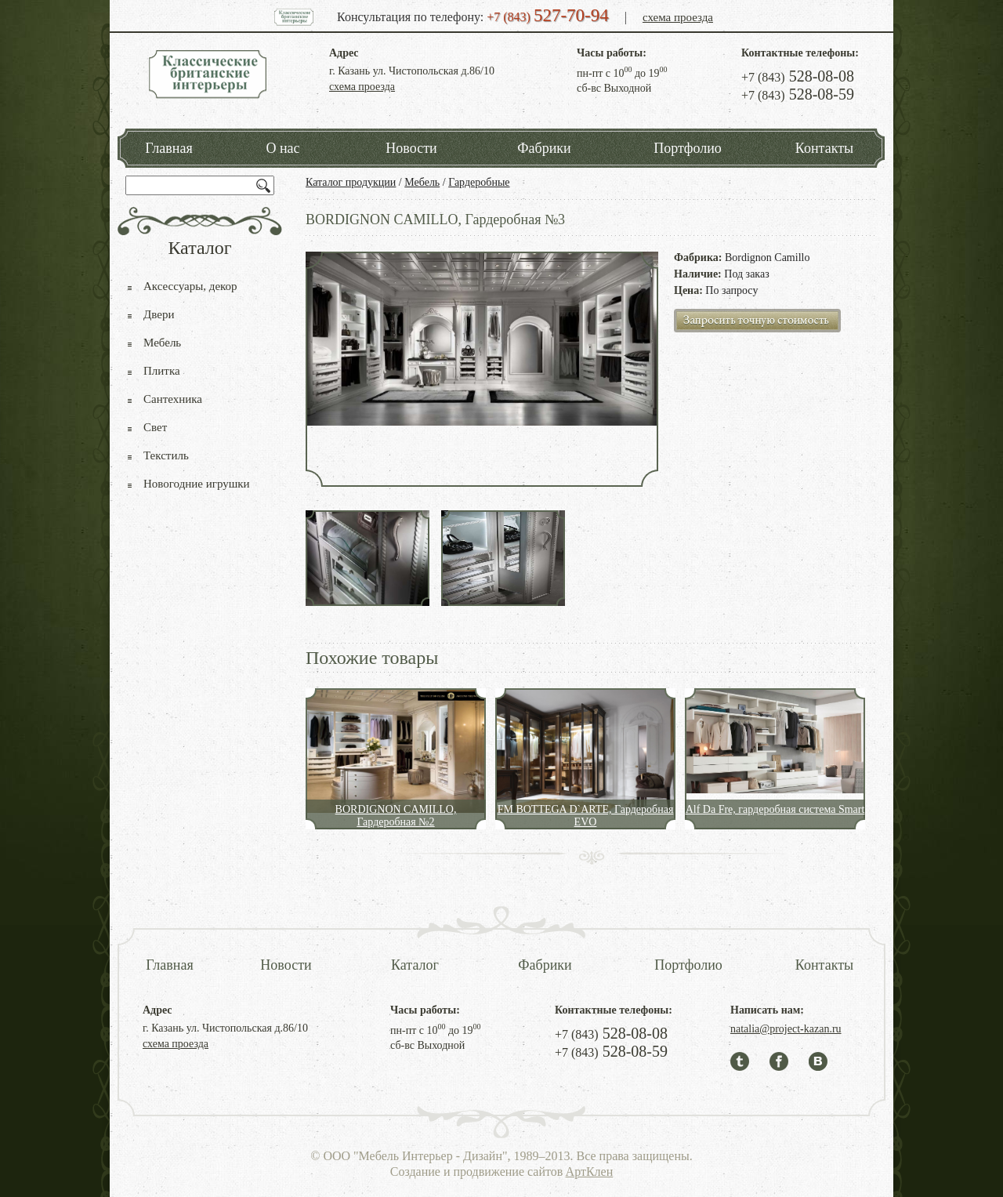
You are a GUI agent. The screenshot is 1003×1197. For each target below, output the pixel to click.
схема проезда (678, 17)
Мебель (422, 182)
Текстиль (166, 455)
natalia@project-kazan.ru (786, 1029)
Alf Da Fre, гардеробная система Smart (775, 809)
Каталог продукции (351, 182)
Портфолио (688, 148)
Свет (155, 427)
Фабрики (543, 148)
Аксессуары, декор (190, 286)
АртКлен (590, 1171)
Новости (411, 148)
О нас (282, 148)
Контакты (824, 148)
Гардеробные (478, 182)
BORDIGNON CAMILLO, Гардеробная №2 (396, 815)
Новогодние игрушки (196, 483)
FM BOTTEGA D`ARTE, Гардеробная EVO (586, 815)
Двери (158, 314)
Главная (168, 148)
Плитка (161, 371)
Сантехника (172, 399)
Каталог (415, 965)
